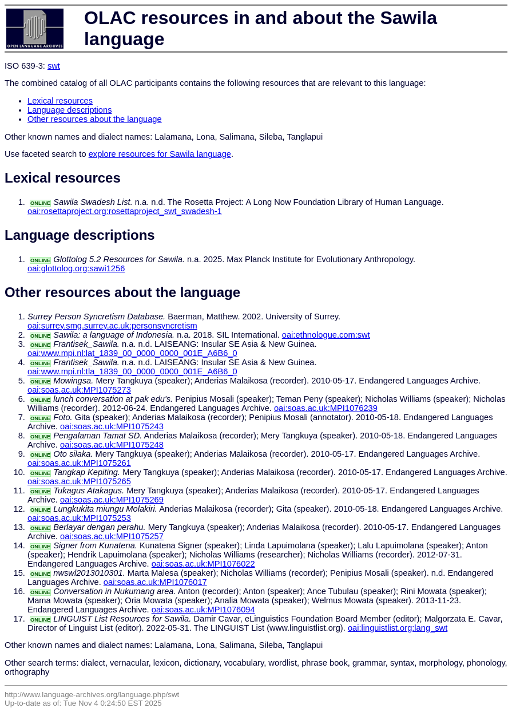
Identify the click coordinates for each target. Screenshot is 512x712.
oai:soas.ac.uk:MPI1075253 (79, 518)
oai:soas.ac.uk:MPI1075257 (112, 536)
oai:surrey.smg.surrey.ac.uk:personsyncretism (112, 325)
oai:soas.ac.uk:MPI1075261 (79, 463)
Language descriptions (69, 109)
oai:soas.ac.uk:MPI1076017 (155, 582)
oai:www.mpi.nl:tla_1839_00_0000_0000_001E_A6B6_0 (132, 371)
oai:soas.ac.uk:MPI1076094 (203, 609)
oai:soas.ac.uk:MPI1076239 (326, 408)
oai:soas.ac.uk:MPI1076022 (203, 563)
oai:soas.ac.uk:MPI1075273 (79, 389)
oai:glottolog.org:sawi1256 (76, 268)
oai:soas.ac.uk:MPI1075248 (112, 444)
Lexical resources (60, 100)
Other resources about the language (94, 119)
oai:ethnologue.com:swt (326, 334)
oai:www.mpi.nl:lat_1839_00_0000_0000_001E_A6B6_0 (132, 353)
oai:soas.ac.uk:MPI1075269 (112, 499)
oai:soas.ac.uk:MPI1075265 (79, 481)
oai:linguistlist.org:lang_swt (397, 627)
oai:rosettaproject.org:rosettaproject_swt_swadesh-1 (124, 211)
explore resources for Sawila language (160, 154)
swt (53, 65)
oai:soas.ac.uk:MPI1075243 (112, 426)
